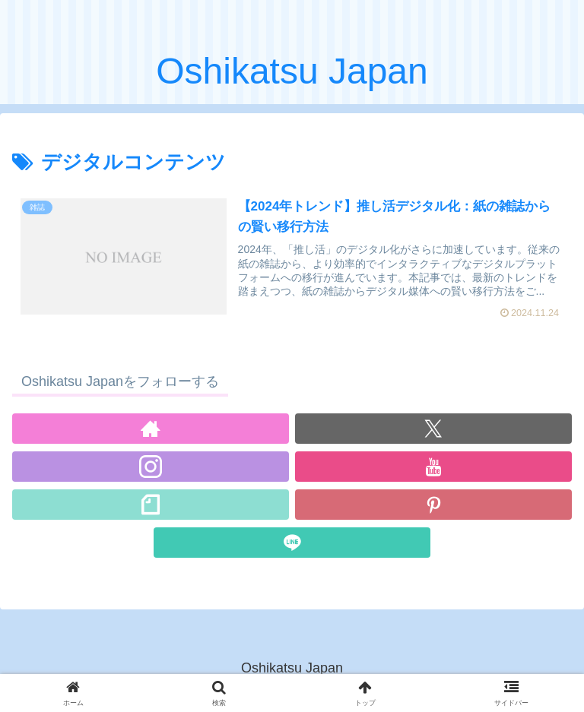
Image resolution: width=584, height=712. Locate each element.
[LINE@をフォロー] (292, 542)
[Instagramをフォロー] (150, 466)
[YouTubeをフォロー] (433, 466)
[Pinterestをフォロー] (433, 504)
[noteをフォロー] (150, 504)
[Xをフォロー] (433, 428)
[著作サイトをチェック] (150, 428)
